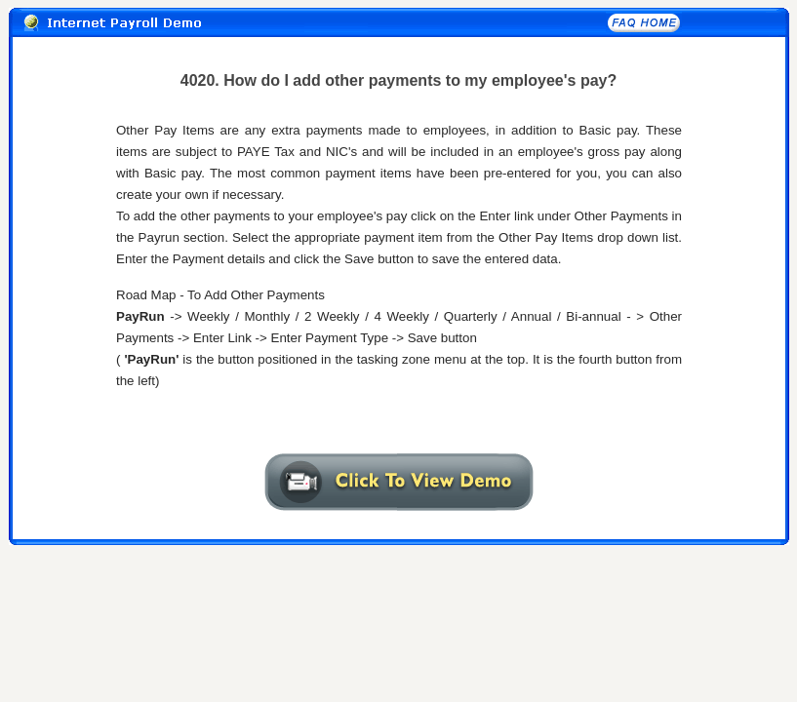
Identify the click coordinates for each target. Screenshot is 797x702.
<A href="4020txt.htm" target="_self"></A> (399, 266)
